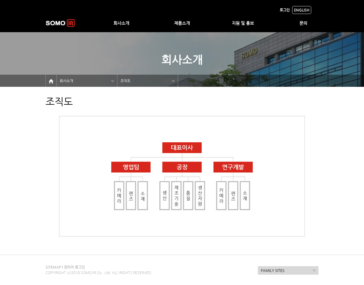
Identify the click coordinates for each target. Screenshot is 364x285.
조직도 (125, 81)
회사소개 (121, 23)
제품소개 (182, 23)
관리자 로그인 (74, 267)
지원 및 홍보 (243, 23)
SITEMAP (53, 267)
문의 (303, 23)
